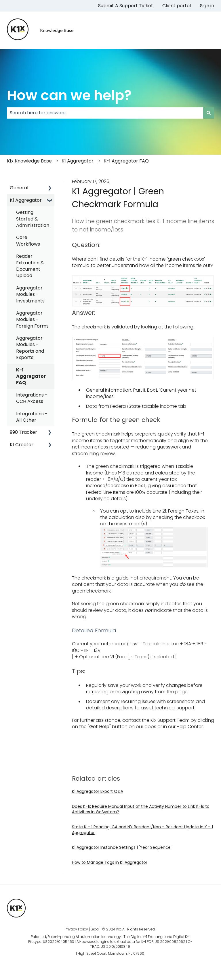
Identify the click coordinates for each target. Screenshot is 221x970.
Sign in (207, 6)
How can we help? (69, 95)
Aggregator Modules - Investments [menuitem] (30, 294)
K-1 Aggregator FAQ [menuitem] (31, 376)
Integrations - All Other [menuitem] (31, 416)
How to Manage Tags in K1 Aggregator (109, 862)
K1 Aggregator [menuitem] (26, 200)
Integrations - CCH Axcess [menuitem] (31, 398)
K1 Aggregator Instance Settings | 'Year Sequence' (122, 847)
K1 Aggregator (78, 161)
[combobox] (105, 112)
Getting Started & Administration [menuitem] (32, 219)
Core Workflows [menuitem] (28, 240)
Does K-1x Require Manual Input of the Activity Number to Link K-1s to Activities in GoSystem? (140, 809)
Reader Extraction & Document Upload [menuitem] (30, 266)
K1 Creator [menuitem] (21, 444)
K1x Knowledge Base (29, 161)
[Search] (208, 112)
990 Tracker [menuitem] (23, 432)
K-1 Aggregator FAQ (126, 161)
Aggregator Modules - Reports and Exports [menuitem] (30, 348)
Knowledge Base (57, 30)
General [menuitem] (19, 187)
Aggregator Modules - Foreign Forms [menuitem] (32, 319)
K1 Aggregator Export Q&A (97, 791)
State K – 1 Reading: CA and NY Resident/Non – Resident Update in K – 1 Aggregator (142, 830)
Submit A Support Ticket (125, 6)
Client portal (176, 6)
